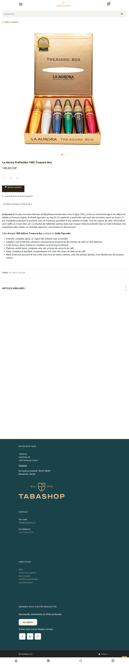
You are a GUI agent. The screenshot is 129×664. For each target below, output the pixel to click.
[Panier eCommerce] (108, 4)
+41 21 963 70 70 (26, 532)
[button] (8, 153)
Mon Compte (25, 576)
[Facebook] (22, 636)
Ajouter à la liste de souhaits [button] (17, 196)
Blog (21, 569)
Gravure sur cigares (27, 573)
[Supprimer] (4, 178)
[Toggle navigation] (21, 4)
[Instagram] (38, 636)
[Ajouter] (17, 178)
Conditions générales (28, 579)
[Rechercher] (122, 14)
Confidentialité (26, 582)
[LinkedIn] (30, 636)
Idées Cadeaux (10, 22)
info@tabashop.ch (27, 523)
